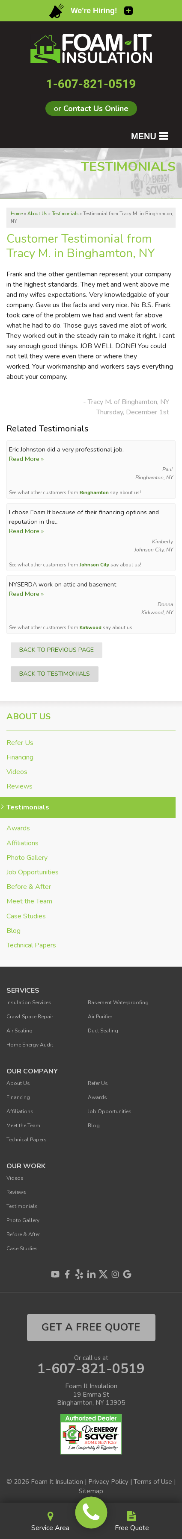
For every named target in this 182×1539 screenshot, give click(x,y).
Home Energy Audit (29, 1044)
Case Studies (26, 916)
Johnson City (94, 564)
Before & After (28, 887)
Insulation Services (28, 1002)
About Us (28, 716)
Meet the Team (29, 901)
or (91, 108)
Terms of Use (153, 1481)
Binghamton (94, 492)
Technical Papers (31, 945)
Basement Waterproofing (118, 1002)
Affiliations (22, 843)
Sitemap (91, 1491)
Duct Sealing (103, 1030)
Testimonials (27, 807)
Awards (18, 828)
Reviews (19, 787)
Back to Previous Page (56, 649)
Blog (13, 931)
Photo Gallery (27, 858)
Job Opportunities (32, 872)
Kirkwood (90, 627)
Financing (19, 757)
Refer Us (19, 743)
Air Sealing (19, 1030)
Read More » (26, 458)
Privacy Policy (108, 1481)
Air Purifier (100, 1016)
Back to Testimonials (54, 673)
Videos (16, 772)
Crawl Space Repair (29, 1016)
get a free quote (91, 1327)
